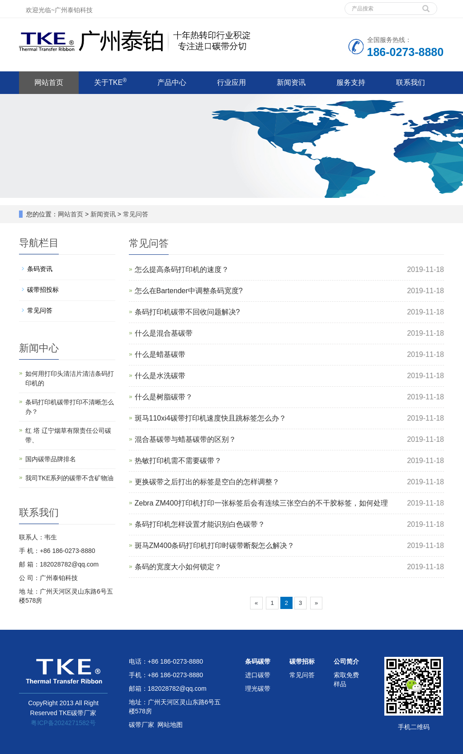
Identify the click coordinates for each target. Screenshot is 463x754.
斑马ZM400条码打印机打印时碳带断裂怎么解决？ (215, 545)
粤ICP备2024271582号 (63, 722)
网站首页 (48, 82)
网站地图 (170, 724)
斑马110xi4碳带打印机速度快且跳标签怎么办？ (210, 418)
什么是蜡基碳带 (160, 354)
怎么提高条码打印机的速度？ (182, 269)
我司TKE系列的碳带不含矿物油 (69, 478)
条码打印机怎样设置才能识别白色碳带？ (200, 524)
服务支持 (350, 82)
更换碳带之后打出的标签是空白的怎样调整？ (207, 482)
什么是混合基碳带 (164, 333)
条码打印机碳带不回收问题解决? (187, 312)
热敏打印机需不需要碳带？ (178, 460)
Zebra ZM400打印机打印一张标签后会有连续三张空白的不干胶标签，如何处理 (261, 503)
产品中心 (171, 82)
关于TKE (110, 81)
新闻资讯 (291, 82)
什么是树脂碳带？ (164, 397)
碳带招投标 (43, 289)
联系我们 (410, 82)
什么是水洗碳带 (160, 375)
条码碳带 (257, 661)
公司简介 (346, 661)
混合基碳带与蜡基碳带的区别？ (185, 439)
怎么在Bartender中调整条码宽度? (189, 291)
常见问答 (134, 214)
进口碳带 (257, 675)
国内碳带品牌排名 (50, 459)
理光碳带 (257, 688)
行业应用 (231, 82)
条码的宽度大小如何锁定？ (178, 567)
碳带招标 (302, 661)
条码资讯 (39, 268)
